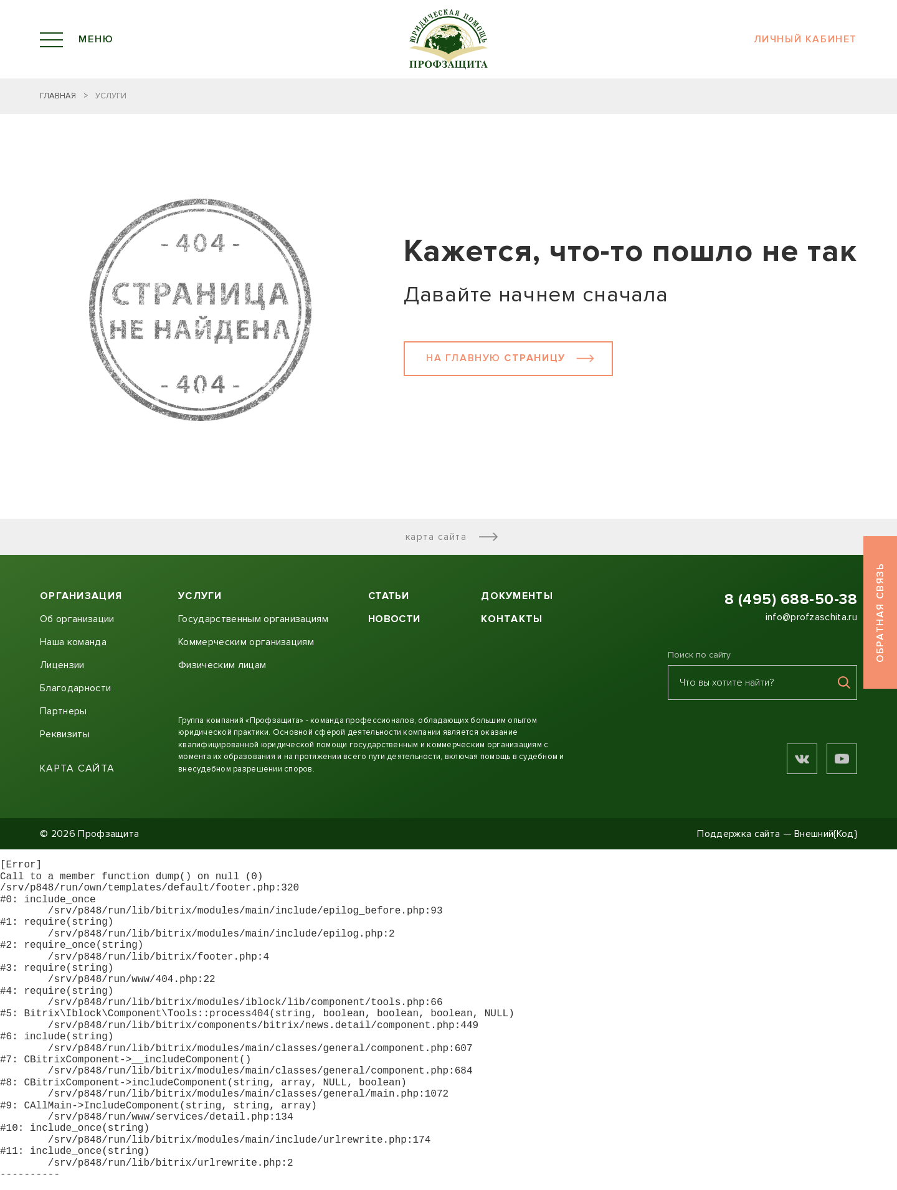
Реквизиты (65, 734)
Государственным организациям (253, 619)
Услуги (200, 596)
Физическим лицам (222, 665)
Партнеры (63, 711)
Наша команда (73, 642)
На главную (511, 358)
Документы (517, 596)
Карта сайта (453, 536)
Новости (394, 619)
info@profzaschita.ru (811, 617)
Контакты (512, 619)
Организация (81, 596)
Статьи (388, 596)
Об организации (77, 619)
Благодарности (75, 688)
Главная (58, 96)
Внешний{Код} (825, 834)
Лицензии (62, 665)
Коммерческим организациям (246, 642)
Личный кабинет (805, 39)
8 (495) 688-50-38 (790, 599)
